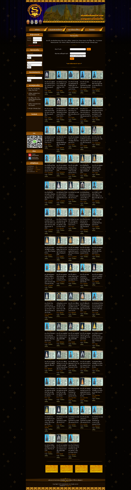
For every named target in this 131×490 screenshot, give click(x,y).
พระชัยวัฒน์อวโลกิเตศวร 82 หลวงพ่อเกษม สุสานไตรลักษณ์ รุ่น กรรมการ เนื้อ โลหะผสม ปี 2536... (97, 307)
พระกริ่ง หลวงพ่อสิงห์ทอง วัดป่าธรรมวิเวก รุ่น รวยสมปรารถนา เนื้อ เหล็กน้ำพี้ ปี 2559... (62, 337)
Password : (29, 40)
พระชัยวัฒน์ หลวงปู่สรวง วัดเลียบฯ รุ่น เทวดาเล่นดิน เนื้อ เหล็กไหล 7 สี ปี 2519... (62, 85)
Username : (29, 38)
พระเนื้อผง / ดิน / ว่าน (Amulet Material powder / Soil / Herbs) (35, 99)
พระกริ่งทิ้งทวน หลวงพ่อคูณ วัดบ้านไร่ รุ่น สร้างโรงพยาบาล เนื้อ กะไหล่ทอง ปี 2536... (62, 251)
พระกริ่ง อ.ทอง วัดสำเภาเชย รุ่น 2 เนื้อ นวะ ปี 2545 (97, 138)
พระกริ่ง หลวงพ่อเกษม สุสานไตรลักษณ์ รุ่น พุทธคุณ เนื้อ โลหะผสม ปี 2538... (85, 278)
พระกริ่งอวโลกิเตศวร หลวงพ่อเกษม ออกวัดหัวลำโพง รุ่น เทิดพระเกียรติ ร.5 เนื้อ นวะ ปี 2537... (50, 392)
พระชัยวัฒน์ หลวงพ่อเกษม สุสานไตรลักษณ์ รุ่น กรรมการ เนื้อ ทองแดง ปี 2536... (73, 392)
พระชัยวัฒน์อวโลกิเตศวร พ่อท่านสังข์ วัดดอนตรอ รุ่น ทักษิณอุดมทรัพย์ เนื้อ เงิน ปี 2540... (62, 196)
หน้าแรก (50, 480)
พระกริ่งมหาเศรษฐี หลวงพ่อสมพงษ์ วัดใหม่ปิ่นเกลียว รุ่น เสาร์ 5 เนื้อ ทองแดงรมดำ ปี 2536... (73, 85)
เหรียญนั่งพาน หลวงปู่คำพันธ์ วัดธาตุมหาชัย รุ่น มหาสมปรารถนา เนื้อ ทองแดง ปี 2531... (62, 307)
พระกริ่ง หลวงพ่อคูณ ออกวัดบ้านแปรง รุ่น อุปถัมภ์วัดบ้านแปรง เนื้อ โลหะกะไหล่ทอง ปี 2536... (73, 251)
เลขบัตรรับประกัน (31, 76)
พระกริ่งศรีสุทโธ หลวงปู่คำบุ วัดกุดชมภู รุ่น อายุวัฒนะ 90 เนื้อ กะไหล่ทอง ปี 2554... (85, 169)
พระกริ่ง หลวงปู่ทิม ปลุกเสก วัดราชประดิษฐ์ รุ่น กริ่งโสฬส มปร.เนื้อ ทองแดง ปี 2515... (73, 169)
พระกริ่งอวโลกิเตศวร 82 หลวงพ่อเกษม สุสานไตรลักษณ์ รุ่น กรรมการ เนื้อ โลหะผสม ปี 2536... (50, 337)
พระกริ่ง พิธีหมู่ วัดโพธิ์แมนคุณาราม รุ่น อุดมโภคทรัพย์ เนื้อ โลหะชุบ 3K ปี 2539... (85, 307)
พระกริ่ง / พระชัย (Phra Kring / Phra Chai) (56, 40)
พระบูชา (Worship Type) (35, 108)
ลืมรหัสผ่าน (38, 45)
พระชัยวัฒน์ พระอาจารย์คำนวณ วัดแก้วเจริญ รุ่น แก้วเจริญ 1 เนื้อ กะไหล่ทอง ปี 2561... (49, 420)
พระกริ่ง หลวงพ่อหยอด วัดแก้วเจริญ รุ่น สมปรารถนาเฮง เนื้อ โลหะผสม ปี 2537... (50, 112)
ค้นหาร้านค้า (30, 53)
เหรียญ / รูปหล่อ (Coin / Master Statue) (76, 40)
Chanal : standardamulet (35, 154)
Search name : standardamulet (35, 158)
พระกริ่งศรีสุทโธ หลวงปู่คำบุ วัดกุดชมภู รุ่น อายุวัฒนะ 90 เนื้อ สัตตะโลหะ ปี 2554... (50, 196)
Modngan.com (68, 485)
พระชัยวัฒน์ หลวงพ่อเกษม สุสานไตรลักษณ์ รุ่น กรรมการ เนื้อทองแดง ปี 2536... (97, 420)
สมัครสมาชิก (31, 45)
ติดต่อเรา (80, 480)
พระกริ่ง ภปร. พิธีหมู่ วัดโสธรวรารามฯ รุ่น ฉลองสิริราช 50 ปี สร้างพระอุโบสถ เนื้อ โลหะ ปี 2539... (73, 307)
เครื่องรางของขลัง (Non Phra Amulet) (75, 42)
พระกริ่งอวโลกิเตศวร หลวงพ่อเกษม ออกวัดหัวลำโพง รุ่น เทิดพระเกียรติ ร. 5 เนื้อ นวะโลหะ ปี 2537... (97, 112)
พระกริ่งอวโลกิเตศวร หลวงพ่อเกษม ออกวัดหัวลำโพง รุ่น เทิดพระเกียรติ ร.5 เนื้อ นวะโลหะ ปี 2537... (62, 223)
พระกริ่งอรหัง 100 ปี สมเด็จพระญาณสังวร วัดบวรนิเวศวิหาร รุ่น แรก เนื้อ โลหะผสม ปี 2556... (85, 140)
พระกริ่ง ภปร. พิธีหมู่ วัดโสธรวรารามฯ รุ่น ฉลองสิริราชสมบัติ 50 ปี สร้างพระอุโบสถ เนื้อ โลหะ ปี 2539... (62, 365)
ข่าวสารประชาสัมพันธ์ (59, 480)
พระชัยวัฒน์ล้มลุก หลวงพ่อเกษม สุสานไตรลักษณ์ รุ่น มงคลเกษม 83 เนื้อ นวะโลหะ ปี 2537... (62, 112)
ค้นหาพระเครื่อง (31, 60)
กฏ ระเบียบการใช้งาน (71, 480)
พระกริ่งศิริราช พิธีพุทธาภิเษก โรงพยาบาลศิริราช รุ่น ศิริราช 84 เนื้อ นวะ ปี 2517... (73, 112)
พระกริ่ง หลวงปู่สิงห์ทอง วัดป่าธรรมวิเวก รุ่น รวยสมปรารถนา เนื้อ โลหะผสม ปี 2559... (50, 85)
